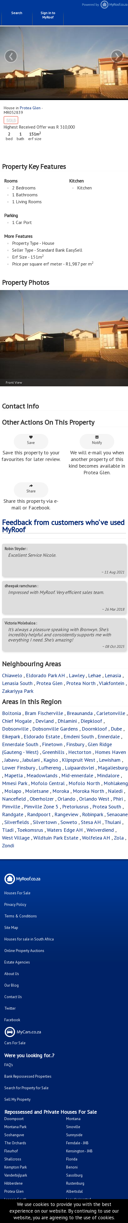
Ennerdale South (20, 744)
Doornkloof (94, 728)
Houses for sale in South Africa (29, 939)
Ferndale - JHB (77, 1143)
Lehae (94, 675)
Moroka (60, 791)
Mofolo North (84, 783)
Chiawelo (12, 675)
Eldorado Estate (42, 736)
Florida (71, 1159)
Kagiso (50, 760)
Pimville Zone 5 (41, 806)
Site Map (11, 927)
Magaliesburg (113, 767)
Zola (119, 837)
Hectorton (79, 752)
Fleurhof (11, 1151)
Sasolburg (74, 1175)
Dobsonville (15, 728)
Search (16, 13)
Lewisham (110, 760)
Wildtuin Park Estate (55, 837)
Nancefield (14, 798)
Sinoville (73, 1126)
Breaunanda (80, 713)
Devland (44, 721)
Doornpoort (14, 1118)
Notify (97, 440)
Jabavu (11, 760)
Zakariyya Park (17, 691)
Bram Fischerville (44, 713)
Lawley (76, 675)
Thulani (112, 822)
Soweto (68, 822)
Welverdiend (100, 830)
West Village (16, 837)
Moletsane (37, 791)
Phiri (118, 798)
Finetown (52, 744)
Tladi (8, 830)
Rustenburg (75, 1183)
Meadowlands (42, 775)
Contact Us (13, 996)
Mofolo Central (48, 783)
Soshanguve (14, 1134)
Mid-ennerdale (77, 775)
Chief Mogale (17, 721)
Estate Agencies (17, 962)
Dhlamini (67, 721)
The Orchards (15, 1143)
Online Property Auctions (24, 950)
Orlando (66, 798)
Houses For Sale (17, 893)
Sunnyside (74, 1134)
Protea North (80, 683)
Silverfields (16, 822)
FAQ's (8, 1064)
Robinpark (92, 814)
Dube (116, 728)
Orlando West (94, 798)
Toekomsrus (30, 830)
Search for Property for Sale (26, 1087)
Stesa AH (91, 822)
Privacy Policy (15, 904)
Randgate (12, 814)
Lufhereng (50, 767)
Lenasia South (17, 683)
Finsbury (75, 744)
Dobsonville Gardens (55, 728)
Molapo (12, 791)
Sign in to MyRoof (48, 15)
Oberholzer (42, 798)
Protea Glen (30, 107)
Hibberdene (13, 1183)
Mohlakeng (116, 783)
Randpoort (39, 814)
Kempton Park (15, 1167)
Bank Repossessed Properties (27, 1076)
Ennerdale (109, 736)
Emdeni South (79, 736)
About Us (11, 973)
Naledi (115, 791)
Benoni (72, 1167)
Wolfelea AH (96, 837)
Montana (73, 1118)
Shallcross (12, 1159)
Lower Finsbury (18, 767)
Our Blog (11, 985)
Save (31, 440)
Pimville (11, 806)
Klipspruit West (78, 760)
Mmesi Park (14, 783)
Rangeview (66, 814)
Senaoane (117, 814)
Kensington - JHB (79, 1151)
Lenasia (113, 675)
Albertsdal (74, 1191)
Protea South (106, 806)
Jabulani (31, 760)
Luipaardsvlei (79, 767)
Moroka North (88, 791)
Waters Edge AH (65, 830)
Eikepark (11, 736)
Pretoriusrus (75, 806)
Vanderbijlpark (15, 1175)
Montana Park (15, 1126)
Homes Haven (110, 752)
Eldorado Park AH (45, 675)
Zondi (8, 845)
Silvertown (45, 822)
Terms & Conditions (20, 916)
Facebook (12, 1019)
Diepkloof (91, 721)
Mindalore (108, 775)
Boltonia (11, 713)
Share (31, 488)
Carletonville (110, 713)
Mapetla (13, 775)
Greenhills (53, 752)
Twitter (10, 1008)
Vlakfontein (111, 683)
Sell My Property (17, 1099)
